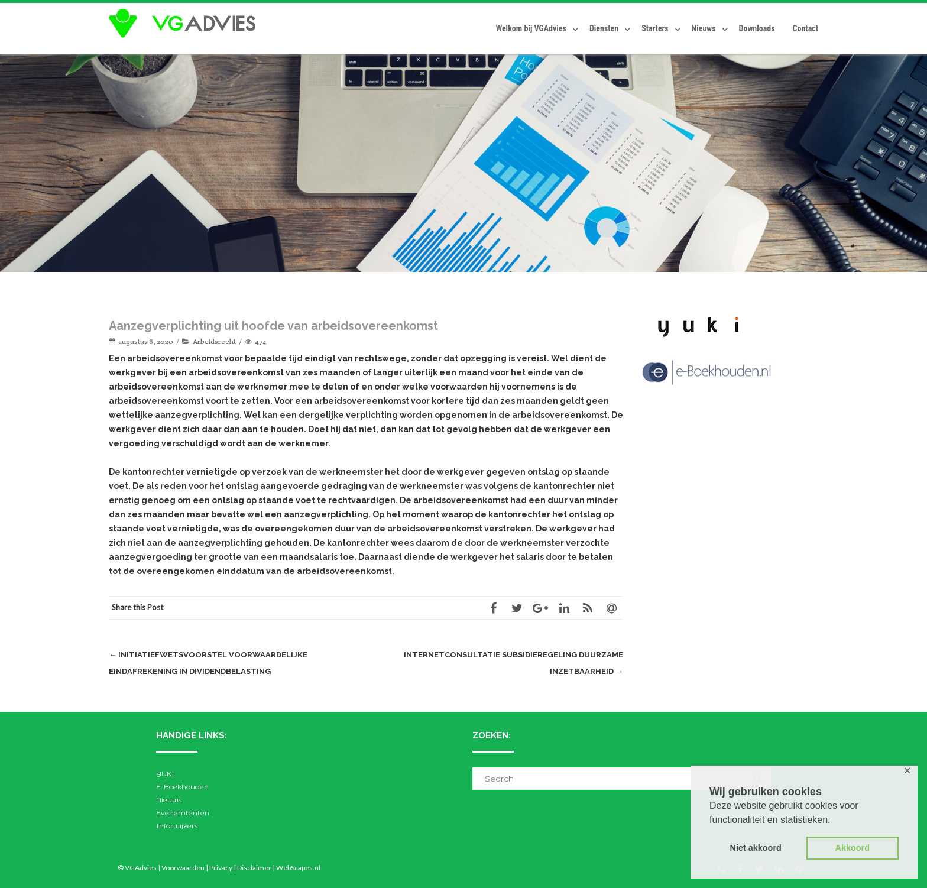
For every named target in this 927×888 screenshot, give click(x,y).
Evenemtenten (182, 812)
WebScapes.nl (298, 867)
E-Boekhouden (182, 786)
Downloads (757, 28)
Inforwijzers (176, 825)
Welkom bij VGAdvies (531, 28)
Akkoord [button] (852, 848)
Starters (654, 28)
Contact (805, 28)
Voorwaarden (183, 867)
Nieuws (704, 28)
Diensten (603, 28)
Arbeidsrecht (214, 341)
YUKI (165, 773)
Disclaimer (254, 867)
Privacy (220, 867)
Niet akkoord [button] (756, 848)
